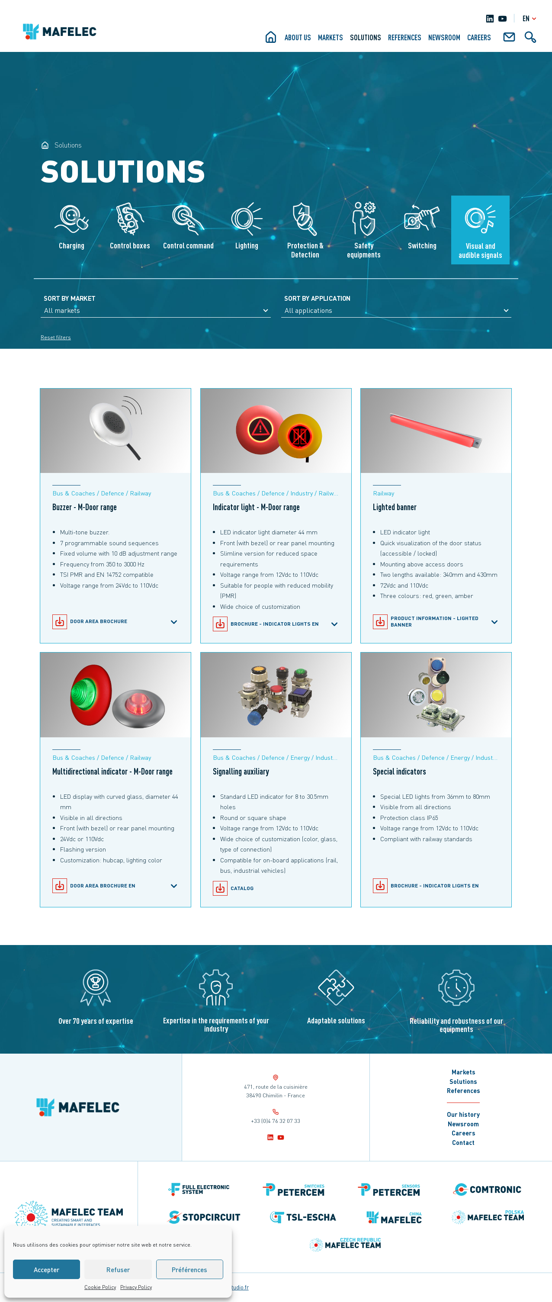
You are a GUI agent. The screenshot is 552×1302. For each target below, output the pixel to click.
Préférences (189, 1269)
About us (298, 37)
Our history (463, 1114)
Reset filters (56, 337)
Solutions (365, 37)
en (531, 18)
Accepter (46, 1269)
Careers (479, 37)
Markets (330, 37)
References (404, 37)
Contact (463, 1142)
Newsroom (444, 37)
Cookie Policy (100, 1287)
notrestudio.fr (232, 1287)
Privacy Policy (136, 1287)
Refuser (118, 1269)
